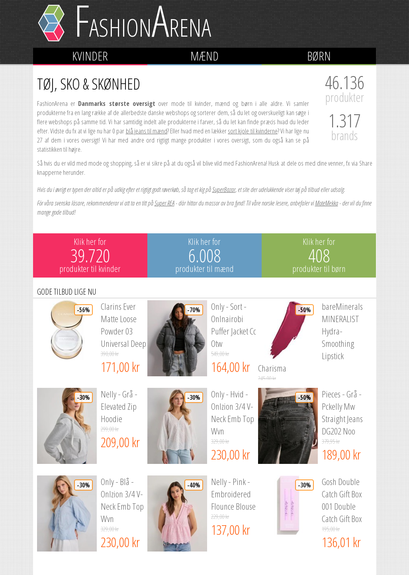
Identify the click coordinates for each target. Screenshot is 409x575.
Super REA (164, 202)
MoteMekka (326, 202)
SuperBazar (223, 189)
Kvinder (90, 56)
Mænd (204, 56)
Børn (319, 56)
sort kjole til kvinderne (253, 130)
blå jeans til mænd (147, 130)
